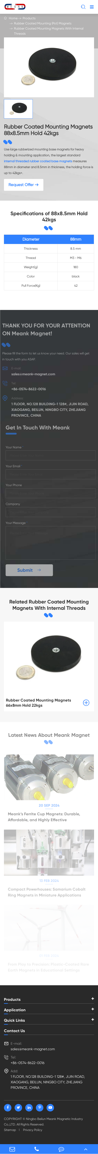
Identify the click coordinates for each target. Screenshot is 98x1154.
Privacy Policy (32, 1130)
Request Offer (23, 185)
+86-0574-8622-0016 (26, 389)
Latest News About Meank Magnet (49, 736)
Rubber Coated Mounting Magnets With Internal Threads (48, 31)
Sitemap (10, 1130)
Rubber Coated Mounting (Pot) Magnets (42, 23)
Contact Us (14, 1030)
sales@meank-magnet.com (31, 374)
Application (15, 1010)
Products (29, 18)
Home (13, 18)
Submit (31, 570)
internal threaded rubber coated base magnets (38, 161)
